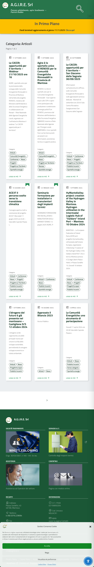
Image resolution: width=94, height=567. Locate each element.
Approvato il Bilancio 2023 (45, 314)
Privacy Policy (51, 564)
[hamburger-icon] (90, 16)
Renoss (41, 166)
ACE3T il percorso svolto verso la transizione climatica (17, 198)
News (23, 159)
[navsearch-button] (78, 7)
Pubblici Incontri (73, 166)
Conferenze (14, 159)
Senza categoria (73, 367)
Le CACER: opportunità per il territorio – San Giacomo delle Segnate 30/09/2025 (75, 72)
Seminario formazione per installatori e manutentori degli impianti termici (46, 200)
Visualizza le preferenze (47, 559)
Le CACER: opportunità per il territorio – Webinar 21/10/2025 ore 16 (18, 70)
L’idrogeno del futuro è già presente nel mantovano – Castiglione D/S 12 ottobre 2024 (18, 320)
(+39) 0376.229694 (14, 515)
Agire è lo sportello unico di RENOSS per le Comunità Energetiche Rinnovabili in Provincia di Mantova (46, 73)
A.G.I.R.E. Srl (21, 419)
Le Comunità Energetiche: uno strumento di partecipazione (75, 317)
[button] (90, 526)
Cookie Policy (42, 564)
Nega (47, 552)
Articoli (12, 152)
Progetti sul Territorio (17, 166)
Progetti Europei (73, 286)
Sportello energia (16, 169)
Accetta (47, 545)
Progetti (13, 163)
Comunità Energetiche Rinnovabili (19, 156)
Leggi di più (15, 176)
